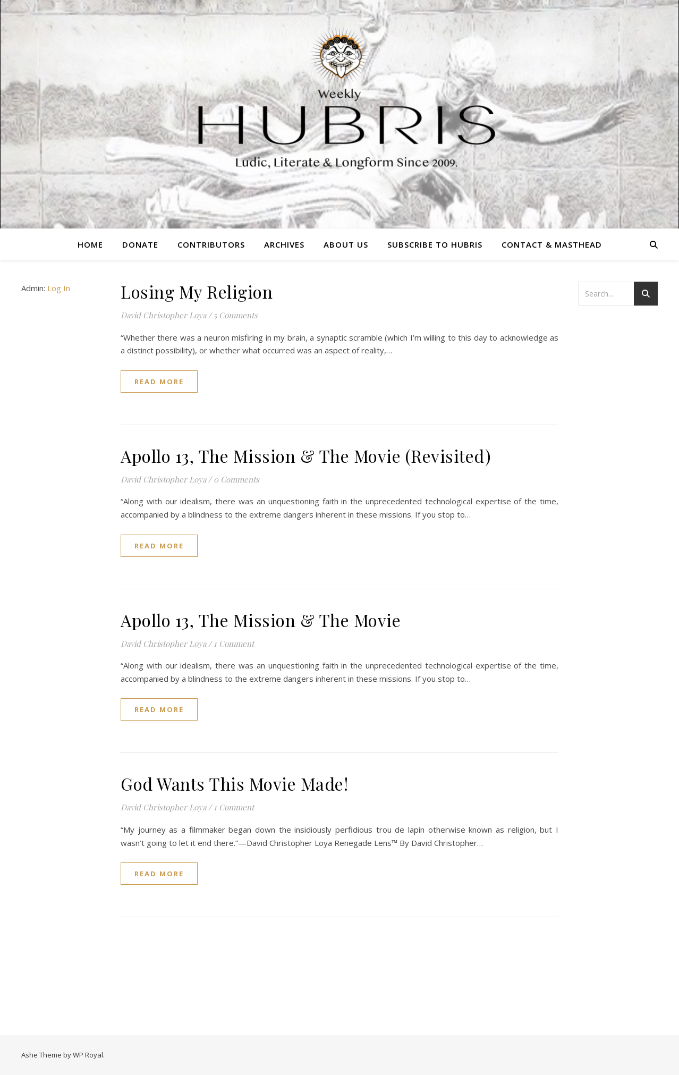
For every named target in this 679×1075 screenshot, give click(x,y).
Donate (140, 244)
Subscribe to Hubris (434, 244)
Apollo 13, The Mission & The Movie (261, 619)
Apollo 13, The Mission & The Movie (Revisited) (306, 455)
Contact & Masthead (552, 244)
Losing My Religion (197, 291)
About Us (346, 244)
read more (159, 381)
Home (90, 244)
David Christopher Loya (163, 315)
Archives (284, 244)
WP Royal (88, 1055)
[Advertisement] (620, 486)
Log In (58, 288)
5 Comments (236, 315)
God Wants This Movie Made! (234, 783)
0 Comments (236, 479)
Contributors (211, 244)
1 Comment (234, 643)
